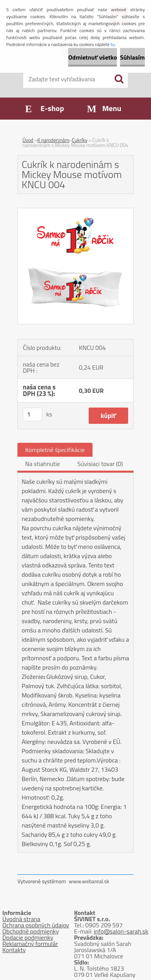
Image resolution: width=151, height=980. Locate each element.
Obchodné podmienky (30, 931)
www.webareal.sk (89, 881)
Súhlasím (132, 57)
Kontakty (14, 949)
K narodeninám (53, 140)
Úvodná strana (21, 918)
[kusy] (32, 414)
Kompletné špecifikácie (55, 449)
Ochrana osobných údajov (35, 925)
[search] (119, 79)
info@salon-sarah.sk (121, 931)
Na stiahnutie (42, 463)
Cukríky (80, 140)
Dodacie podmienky (27, 937)
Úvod (27, 140)
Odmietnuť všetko (92, 57)
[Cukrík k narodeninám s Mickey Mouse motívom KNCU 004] (75, 211)
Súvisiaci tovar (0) (100, 463)
